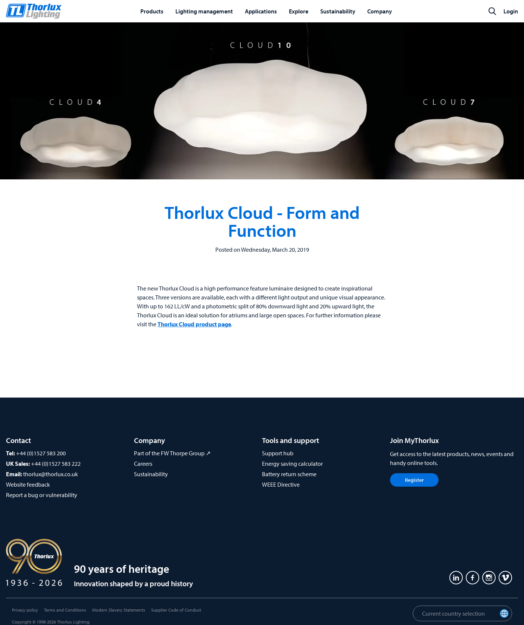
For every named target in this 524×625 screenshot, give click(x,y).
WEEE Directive (281, 484)
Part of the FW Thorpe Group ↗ (172, 453)
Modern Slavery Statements (118, 610)
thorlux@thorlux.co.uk (50, 474)
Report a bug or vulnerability (41, 495)
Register (414, 480)
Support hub (277, 453)
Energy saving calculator (292, 463)
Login (510, 11)
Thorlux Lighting (73, 622)
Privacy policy (25, 610)
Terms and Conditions (65, 610)
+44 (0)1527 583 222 (56, 463)
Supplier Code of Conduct (176, 610)
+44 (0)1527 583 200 (41, 453)
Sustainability (151, 474)
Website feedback (28, 484)
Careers (143, 463)
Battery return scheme (289, 474)
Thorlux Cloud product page (194, 324)
